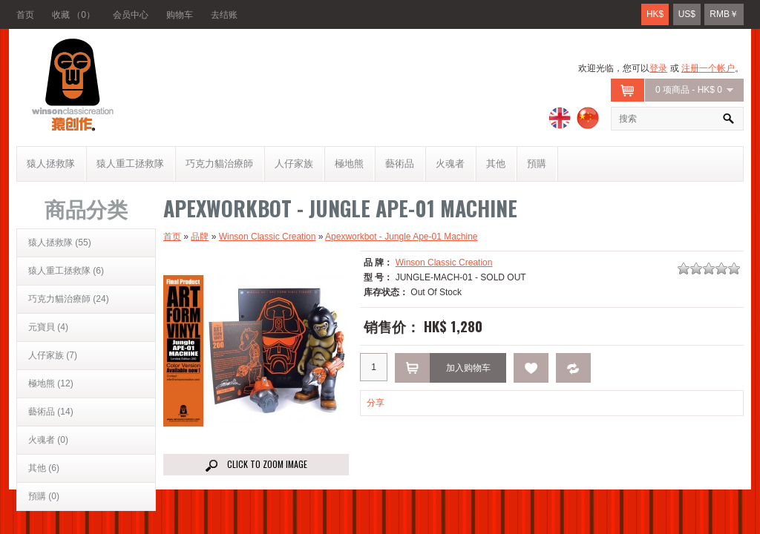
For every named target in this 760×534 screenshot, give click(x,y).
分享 (375, 403)
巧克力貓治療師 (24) (68, 299)
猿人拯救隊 (51, 163)
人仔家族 (294, 163)
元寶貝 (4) (48, 327)
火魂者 (450, 163)
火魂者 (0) (48, 440)
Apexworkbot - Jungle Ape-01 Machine (401, 236)
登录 (658, 68)
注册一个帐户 (708, 68)
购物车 (179, 15)
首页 (25, 15)
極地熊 (349, 163)
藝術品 (399, 163)
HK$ (655, 14)
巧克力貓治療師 (219, 163)
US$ (686, 14)
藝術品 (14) (50, 411)
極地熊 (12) (50, 383)
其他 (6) (43, 468)
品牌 (200, 236)
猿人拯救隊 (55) (59, 242)
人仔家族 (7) (52, 355)
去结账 (224, 15)
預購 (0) (43, 496)
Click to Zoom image (256, 465)
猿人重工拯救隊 (130, 163)
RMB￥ (724, 14)
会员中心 (130, 15)
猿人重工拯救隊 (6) (66, 271)
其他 (495, 163)
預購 (536, 163)
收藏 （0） (73, 15)
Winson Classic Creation (267, 236)
